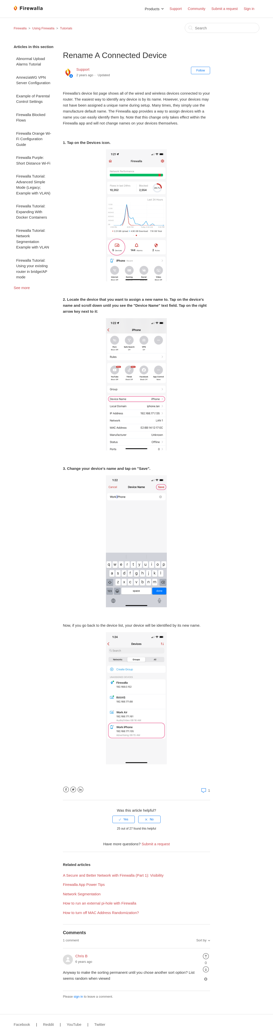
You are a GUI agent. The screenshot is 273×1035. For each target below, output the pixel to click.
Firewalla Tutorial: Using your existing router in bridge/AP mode (32, 268)
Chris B (81, 956)
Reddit (48, 1024)
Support (176, 9)
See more (22, 288)
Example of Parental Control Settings (33, 99)
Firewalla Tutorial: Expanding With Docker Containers (31, 211)
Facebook (66, 790)
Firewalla (20, 28)
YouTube (74, 1024)
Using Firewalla (43, 28)
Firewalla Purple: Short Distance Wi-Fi (33, 160)
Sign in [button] (249, 9)
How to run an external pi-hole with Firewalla (99, 903)
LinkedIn (80, 790)
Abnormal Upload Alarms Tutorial (30, 61)
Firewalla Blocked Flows (31, 117)
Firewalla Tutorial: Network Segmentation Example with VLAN (32, 238)
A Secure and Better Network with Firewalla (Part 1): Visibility (113, 875)
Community (196, 9)
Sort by (201, 940)
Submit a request (224, 9)
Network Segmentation (82, 894)
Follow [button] (200, 70)
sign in (78, 996)
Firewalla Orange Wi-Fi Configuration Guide (33, 139)
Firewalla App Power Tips (84, 884)
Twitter (73, 790)
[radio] (123, 819)
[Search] (222, 28)
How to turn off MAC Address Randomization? (101, 913)
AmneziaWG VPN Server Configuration (33, 80)
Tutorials (66, 28)
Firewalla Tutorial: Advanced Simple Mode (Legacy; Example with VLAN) (33, 184)
